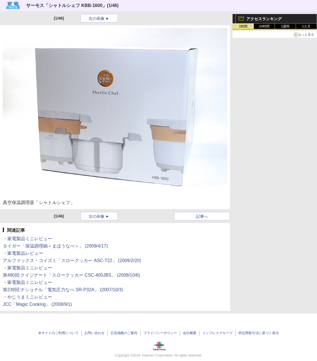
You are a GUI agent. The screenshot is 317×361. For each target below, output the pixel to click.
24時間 (264, 26)
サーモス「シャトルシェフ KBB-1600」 (66, 5)
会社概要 (189, 333)
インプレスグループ (217, 333)
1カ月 (306, 26)
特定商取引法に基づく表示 (258, 333)
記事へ (202, 216)
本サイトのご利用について (58, 333)
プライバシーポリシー (160, 333)
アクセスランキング (264, 19)
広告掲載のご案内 (124, 333)
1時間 (243, 26)
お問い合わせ (94, 333)
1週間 (285, 26)
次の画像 (96, 18)
